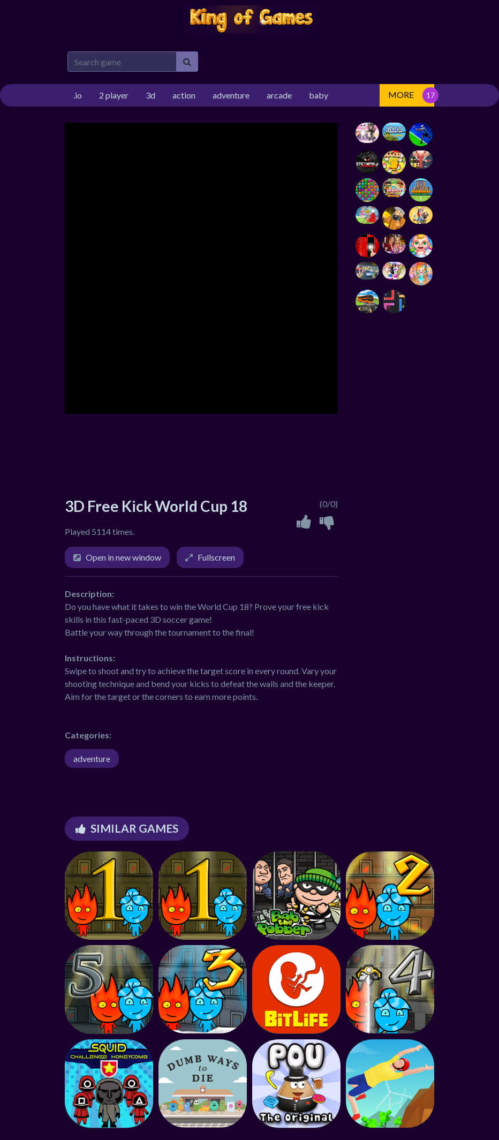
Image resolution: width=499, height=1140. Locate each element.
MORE (401, 94)
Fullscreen (216, 557)
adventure (91, 758)
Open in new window (123, 557)
